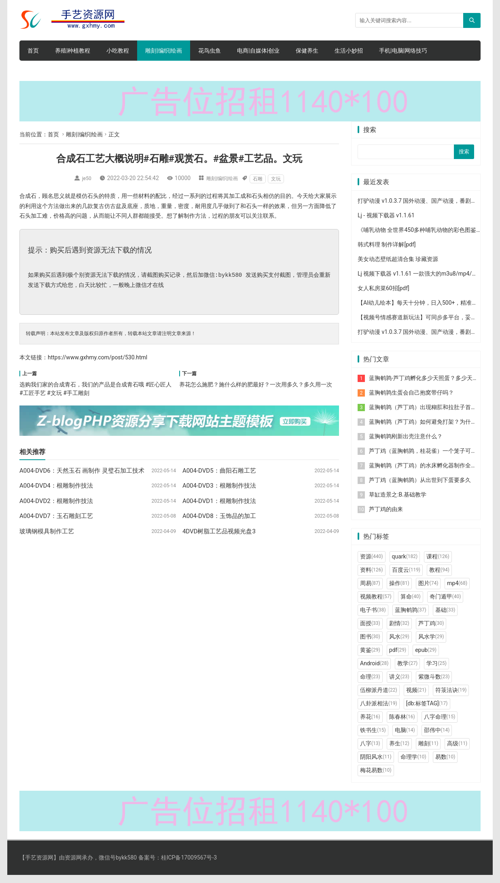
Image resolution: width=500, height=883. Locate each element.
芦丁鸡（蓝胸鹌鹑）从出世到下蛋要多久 (420, 488)
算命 (410, 604)
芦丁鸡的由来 (386, 517)
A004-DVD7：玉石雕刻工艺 (56, 516)
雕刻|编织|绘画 (163, 50)
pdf (397, 658)
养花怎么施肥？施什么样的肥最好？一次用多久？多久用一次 (255, 384)
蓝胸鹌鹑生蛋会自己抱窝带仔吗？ (411, 400)
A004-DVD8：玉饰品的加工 (219, 516)
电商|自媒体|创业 (258, 50)
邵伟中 (437, 738)
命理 (370, 684)
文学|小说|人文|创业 (52, 71)
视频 (416, 698)
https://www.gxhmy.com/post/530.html (97, 357)
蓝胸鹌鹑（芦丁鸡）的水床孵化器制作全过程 (425, 473)
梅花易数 (376, 778)
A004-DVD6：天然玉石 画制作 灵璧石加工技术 (81, 470)
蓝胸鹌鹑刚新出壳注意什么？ (406, 444)
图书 (370, 644)
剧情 (399, 631)
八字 (370, 751)
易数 (445, 765)
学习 (436, 671)
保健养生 (307, 50)
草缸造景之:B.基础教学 (397, 502)
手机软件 (104, 71)
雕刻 (428, 751)
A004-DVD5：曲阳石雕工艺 (219, 470)
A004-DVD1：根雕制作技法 (219, 501)
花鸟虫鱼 (209, 50)
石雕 (261, 179)
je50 (84, 178)
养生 (399, 751)
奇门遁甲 (445, 604)
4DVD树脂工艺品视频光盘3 (219, 531)
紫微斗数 (434, 684)
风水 (399, 644)
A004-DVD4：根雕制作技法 (56, 485)
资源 (371, 564)
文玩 (279, 179)
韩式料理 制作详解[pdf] (387, 252)
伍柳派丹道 (378, 698)
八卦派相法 (378, 711)
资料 (371, 578)
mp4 (457, 591)
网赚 (137, 71)
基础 (445, 618)
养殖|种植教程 (72, 50)
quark (405, 564)
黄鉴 (370, 658)
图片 (428, 591)
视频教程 (376, 604)
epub (425, 658)
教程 (439, 578)
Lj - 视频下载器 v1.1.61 (386, 223)
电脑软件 (170, 71)
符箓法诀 (451, 698)
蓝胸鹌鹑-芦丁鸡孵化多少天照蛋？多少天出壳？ (429, 386)
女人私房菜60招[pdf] (383, 296)
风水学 (431, 644)
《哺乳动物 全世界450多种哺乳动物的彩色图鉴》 (420, 238)
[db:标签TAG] (427, 711)
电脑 (405, 738)
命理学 (413, 765)
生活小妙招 (349, 50)
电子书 (373, 618)
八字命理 (440, 725)
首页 (33, 50)
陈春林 (402, 725)
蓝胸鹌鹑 (410, 618)
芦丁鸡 (431, 631)
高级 (457, 751)
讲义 (399, 684)
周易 (370, 591)
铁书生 (373, 738)
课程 (437, 564)
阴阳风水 (376, 765)
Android (374, 671)
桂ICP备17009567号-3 (189, 865)
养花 (370, 725)
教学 (407, 671)
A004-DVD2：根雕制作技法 (56, 501)
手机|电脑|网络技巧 (403, 50)
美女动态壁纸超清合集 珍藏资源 (398, 267)
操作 (399, 591)
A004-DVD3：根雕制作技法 (219, 485)
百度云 (406, 578)
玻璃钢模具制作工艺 (46, 531)
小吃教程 (117, 50)
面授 (370, 631)
